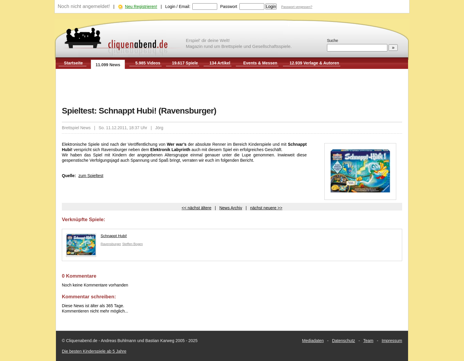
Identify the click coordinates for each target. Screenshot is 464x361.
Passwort (228, 6)
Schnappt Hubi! (96, 237)
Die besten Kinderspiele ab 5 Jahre (94, 351)
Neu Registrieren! (141, 6)
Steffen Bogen (132, 244)
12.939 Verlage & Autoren (314, 63)
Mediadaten (313, 340)
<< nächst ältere (196, 207)
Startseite (73, 63)
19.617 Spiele (185, 63)
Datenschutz (343, 340)
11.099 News (108, 64)
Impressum (392, 340)
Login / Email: (177, 6)
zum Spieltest (90, 175)
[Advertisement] (232, 88)
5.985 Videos (147, 63)
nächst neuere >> (266, 207)
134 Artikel (220, 63)
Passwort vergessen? (296, 7)
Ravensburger (111, 244)
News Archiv (230, 207)
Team (368, 340)
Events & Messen (260, 63)
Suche (332, 40)
